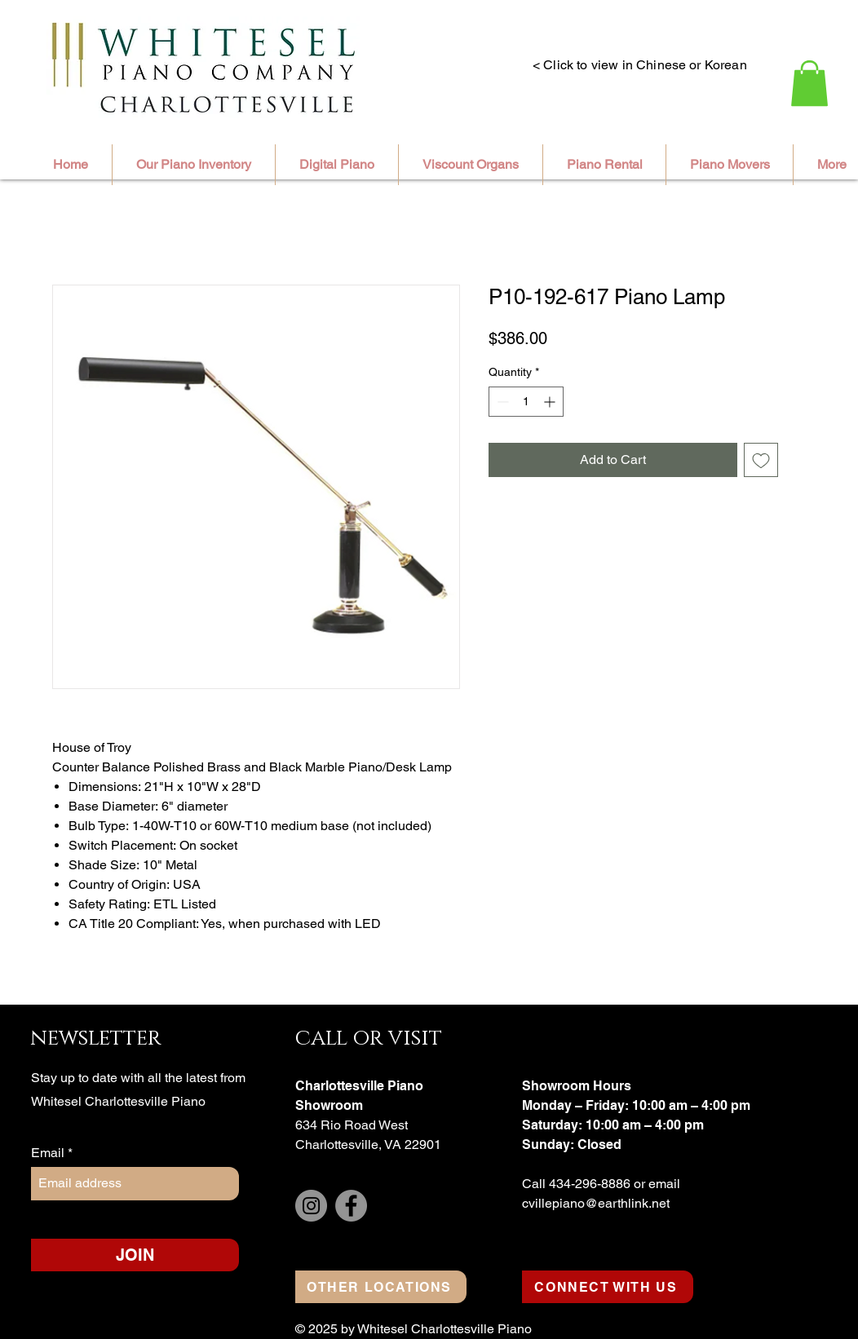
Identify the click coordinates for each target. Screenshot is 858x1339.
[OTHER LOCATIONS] (381, 1287)
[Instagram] (311, 1206)
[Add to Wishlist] (761, 460)
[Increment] (551, 401)
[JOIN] (135, 1255)
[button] (809, 83)
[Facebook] (351, 1206)
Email (49, 1153)
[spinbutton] (526, 401)
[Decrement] (501, 401)
